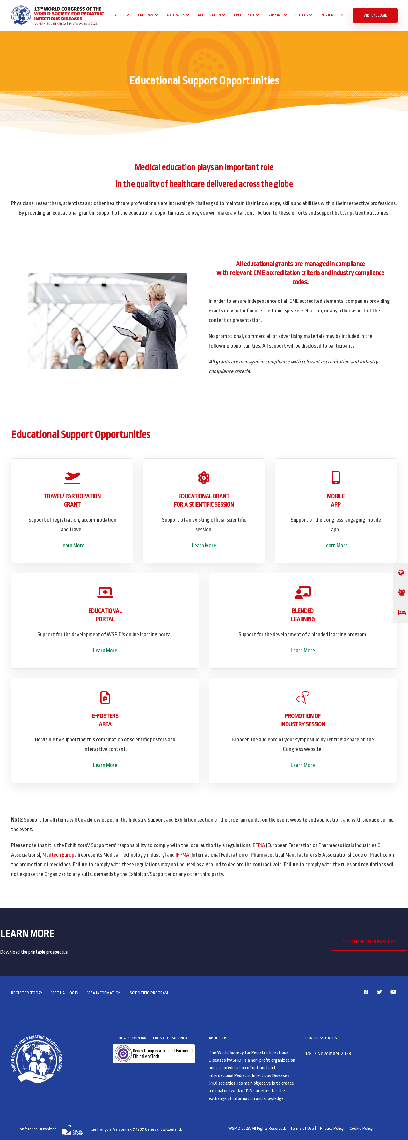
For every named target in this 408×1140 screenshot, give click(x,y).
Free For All (244, 15)
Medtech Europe (59, 855)
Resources (330, 15)
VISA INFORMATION (104, 993)
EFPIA (259, 845)
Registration (209, 15)
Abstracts (176, 15)
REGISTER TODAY (26, 993)
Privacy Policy (332, 1128)
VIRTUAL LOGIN (375, 15)
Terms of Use (302, 1128)
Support (275, 15)
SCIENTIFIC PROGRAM (149, 993)
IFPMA (182, 855)
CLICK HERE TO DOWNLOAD (370, 942)
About (119, 15)
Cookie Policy (361, 1128)
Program (146, 15)
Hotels (301, 15)
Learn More (72, 545)
